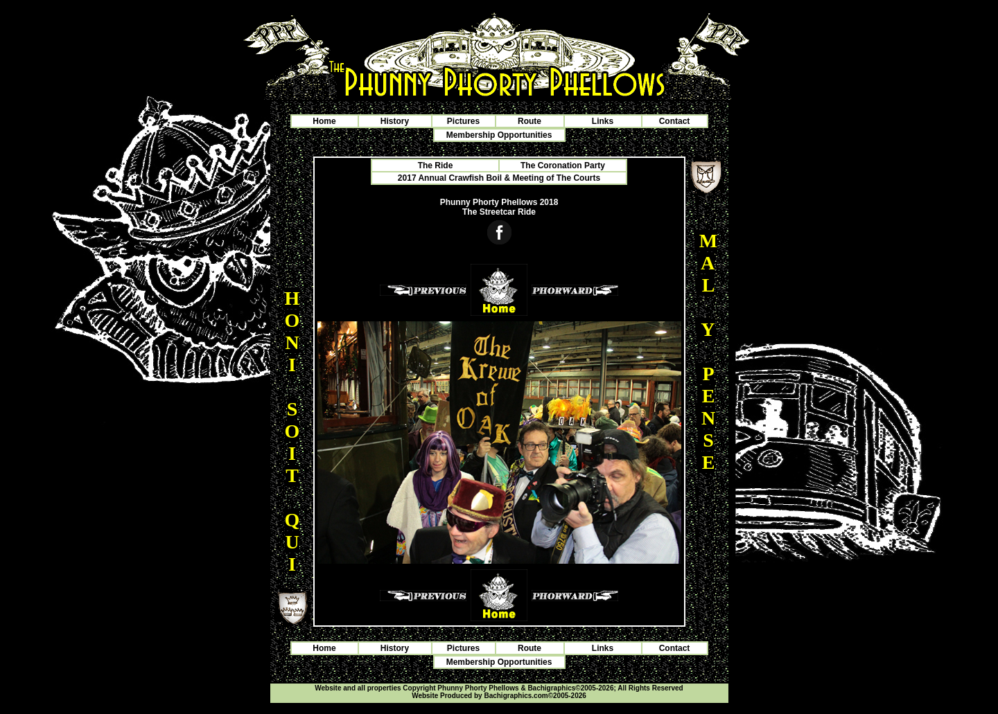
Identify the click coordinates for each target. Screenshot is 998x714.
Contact (674, 121)
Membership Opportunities (499, 135)
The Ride (435, 165)
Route (529, 121)
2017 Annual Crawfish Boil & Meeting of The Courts (499, 178)
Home (324, 121)
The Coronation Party (562, 165)
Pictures (463, 121)
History (394, 121)
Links (602, 121)
